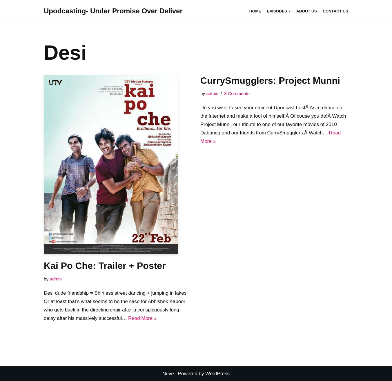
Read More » (142, 318)
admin (56, 278)
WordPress (217, 373)
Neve (168, 373)
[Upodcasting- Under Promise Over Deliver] (113, 11)
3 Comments (236, 93)
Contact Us (335, 11)
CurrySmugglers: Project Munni (270, 80)
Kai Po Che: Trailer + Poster (105, 265)
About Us (306, 11)
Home (255, 11)
